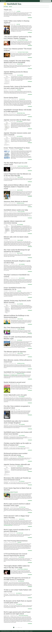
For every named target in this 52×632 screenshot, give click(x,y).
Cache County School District (23, 615)
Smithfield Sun (14, 4)
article (23, 375)
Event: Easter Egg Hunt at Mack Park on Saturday (17, 489)
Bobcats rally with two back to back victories (16, 238)
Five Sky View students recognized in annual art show (17, 407)
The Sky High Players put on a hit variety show (15, 163)
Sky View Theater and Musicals (23, 166)
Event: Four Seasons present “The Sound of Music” (17, 49)
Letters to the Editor (21, 211)
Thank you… (8, 10)
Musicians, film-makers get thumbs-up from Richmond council (17, 479)
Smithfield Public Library (21, 113)
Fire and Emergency (22, 446)
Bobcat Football (20, 177)
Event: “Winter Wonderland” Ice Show (17, 148)
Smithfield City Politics (20, 203)
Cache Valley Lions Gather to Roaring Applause (16, 22)
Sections (10, 6)
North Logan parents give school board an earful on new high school (17, 613)
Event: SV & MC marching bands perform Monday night (18, 337)
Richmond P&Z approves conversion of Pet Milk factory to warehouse (17, 578)
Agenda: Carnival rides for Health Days (17, 120)
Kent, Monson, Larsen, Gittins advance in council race (18, 361)
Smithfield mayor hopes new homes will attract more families (18, 433)
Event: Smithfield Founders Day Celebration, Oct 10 (15, 288)
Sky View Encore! (22, 99)
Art (18, 383)
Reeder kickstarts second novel (14, 382)
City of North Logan (22, 507)
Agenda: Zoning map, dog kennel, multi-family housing (17, 301)
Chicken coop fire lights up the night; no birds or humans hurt (17, 444)
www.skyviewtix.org (8, 525)
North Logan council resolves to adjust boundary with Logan (17, 504)
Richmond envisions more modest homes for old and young (15, 454)
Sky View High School (21, 329)
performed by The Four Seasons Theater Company (17, 37)
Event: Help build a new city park (15, 395)
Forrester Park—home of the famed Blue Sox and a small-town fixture (17, 87)
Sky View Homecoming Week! (14, 327)
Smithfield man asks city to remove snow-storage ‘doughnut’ (16, 422)
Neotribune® (3, 1)
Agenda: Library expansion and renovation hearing (14, 222)
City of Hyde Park (19, 593)
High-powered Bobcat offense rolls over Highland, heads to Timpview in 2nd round (17, 186)
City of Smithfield (20, 75)
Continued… (30, 17)
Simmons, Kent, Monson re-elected (16, 201)
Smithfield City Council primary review (17, 372)
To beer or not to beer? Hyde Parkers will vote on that (17, 591)
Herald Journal (14, 375)
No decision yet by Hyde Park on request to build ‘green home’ (18, 602)
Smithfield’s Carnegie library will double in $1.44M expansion (17, 110)
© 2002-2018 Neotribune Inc (6, 631)
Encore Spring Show (11, 98)
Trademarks (26, 631)
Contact (31, 631)
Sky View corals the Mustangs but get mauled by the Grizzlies (17, 250)
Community (19, 89)
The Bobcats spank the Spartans (15, 352)
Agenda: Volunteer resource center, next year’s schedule (17, 134)
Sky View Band (19, 340)
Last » (21, 627)
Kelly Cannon (6, 375)
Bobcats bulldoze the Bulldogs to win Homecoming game (16, 316)
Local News (18, 11)
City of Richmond (21, 456)
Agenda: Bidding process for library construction (16, 72)
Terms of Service (14, 631)
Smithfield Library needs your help (16, 210)
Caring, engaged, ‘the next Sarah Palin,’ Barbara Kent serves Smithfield (17, 61)
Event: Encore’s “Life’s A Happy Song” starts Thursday (16, 516)
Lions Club (18, 24)
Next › (19, 627)
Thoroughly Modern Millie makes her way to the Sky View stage (17, 566)
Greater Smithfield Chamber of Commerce (11, 492)
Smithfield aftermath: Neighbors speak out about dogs (17, 262)
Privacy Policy (20, 631)
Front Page (6, 6)
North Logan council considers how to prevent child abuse (17, 530)
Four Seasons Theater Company (23, 52)
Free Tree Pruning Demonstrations (15, 541)
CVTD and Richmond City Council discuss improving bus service (15, 554)
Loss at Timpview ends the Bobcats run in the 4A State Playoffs (17, 175)
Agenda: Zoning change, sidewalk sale (17, 464)
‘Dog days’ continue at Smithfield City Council (17, 275)
